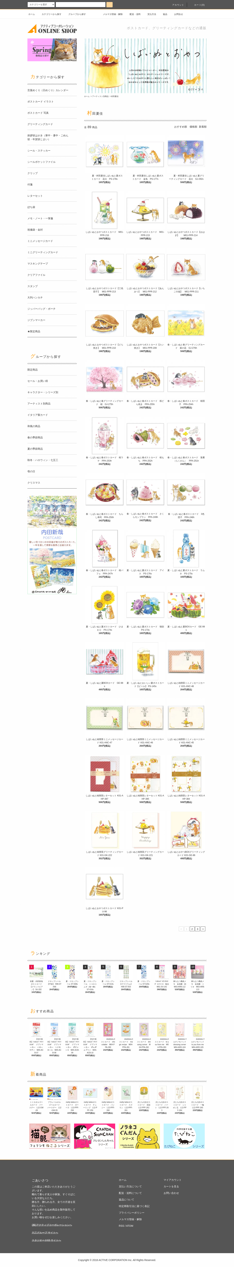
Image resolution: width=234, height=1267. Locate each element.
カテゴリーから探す (49, 14)
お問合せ (176, 14)
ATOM (129, 1225)
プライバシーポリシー (131, 1212)
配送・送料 (133, 14)
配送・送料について (130, 1193)
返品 (162, 14)
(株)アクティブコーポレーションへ (52, 1224)
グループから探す (75, 14)
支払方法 (149, 14)
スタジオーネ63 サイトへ (46, 1240)
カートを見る (171, 1186)
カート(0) (197, 5)
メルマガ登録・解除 (111, 14)
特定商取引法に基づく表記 (134, 1206)
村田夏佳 (114, 96)
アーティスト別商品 (100, 96)
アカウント (176, 5)
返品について (126, 1199)
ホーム (31, 14)
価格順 (193, 126)
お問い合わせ (171, 1193)
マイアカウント (173, 1179)
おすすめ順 (180, 126)
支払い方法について (130, 1186)
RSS (121, 1225)
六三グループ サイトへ (45, 1232)
